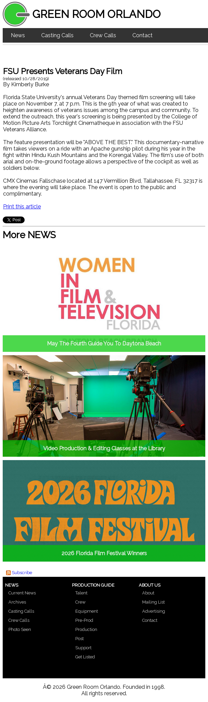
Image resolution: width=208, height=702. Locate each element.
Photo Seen (19, 629)
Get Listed (85, 656)
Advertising (153, 611)
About (148, 592)
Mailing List (153, 602)
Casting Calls (57, 35)
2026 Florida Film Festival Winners (104, 553)
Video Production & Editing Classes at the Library (104, 448)
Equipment (86, 611)
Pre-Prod (84, 620)
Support (83, 647)
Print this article (22, 206)
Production (86, 629)
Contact (142, 35)
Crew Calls (103, 35)
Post (79, 638)
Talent (81, 592)
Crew (80, 602)
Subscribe (22, 572)
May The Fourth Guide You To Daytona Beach (104, 343)
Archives (17, 602)
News (18, 35)
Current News (22, 592)
